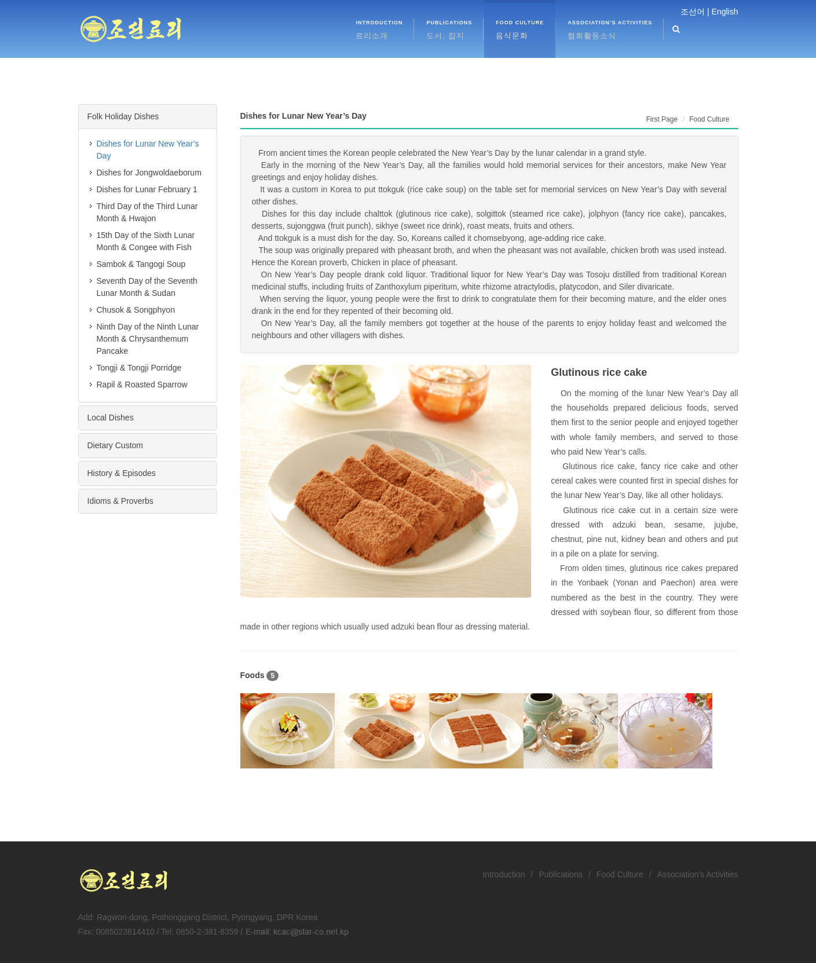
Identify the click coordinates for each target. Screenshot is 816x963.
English (725, 11)
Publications (561, 874)
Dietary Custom (115, 445)
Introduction (503, 874)
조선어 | (694, 11)
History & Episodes (121, 473)
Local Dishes (110, 417)
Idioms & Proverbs (120, 501)
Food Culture (620, 874)
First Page (662, 119)
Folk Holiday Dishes (123, 116)
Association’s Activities (697, 874)
